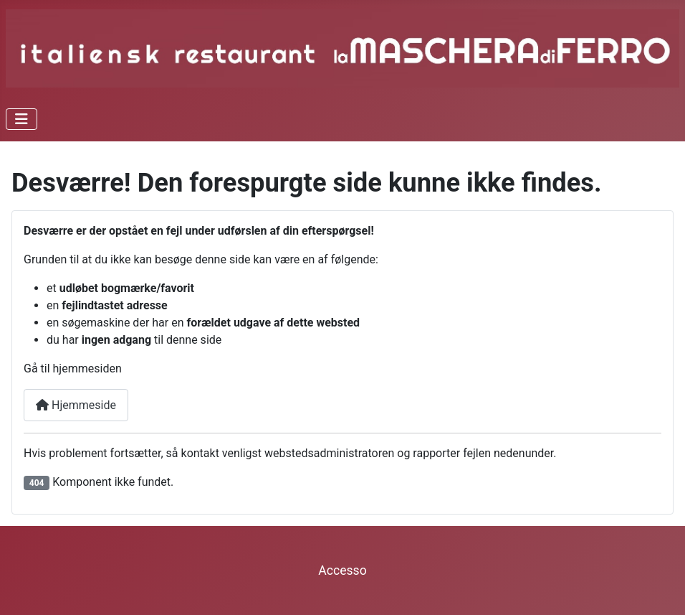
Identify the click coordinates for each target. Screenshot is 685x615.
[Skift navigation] (21, 119)
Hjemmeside (76, 405)
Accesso (342, 570)
